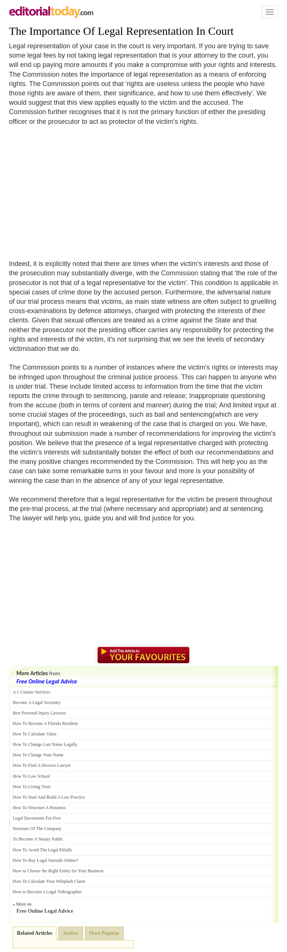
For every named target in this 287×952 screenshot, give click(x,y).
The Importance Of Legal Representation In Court (121, 31)
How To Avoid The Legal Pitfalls (42, 849)
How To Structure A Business (39, 807)
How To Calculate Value (34, 734)
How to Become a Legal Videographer (47, 891)
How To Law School (31, 776)
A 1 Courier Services (31, 692)
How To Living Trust (31, 786)
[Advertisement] (72, 188)
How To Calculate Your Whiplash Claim (49, 881)
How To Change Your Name (38, 754)
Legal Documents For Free (37, 818)
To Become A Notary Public (38, 839)
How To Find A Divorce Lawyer (42, 765)
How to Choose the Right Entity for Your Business (58, 870)
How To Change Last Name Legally (45, 744)
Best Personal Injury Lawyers (39, 713)
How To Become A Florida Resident (45, 723)
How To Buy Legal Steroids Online (44, 860)
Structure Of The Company (37, 828)
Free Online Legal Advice (46, 681)
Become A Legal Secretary (37, 702)
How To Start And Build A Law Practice (49, 797)
